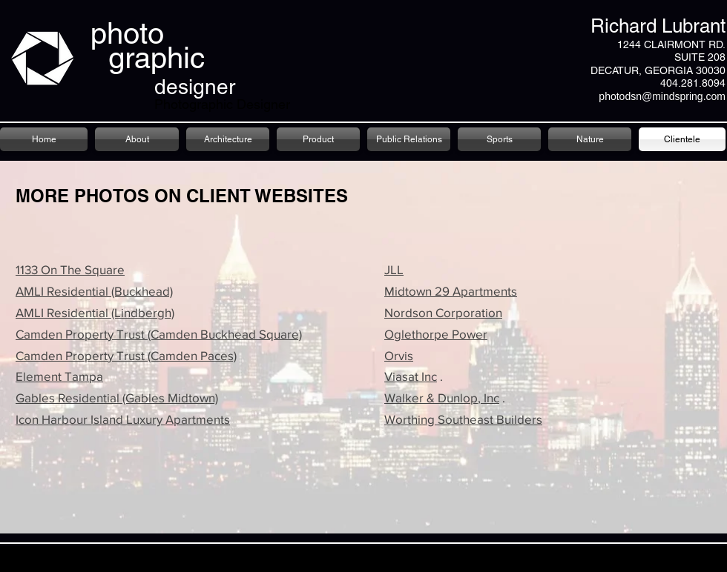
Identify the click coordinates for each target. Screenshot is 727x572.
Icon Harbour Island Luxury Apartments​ (123, 419)
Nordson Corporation (443, 312)
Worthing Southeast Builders (463, 419)
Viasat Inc (410, 376)
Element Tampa (59, 376)
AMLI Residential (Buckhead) (94, 291)
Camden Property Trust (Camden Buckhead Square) (159, 334)
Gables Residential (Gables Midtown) (117, 397)
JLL (394, 269)
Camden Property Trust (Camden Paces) (126, 355)
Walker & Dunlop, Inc (441, 397)
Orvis (398, 355)
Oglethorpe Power (435, 334)
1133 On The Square (70, 269)
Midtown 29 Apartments (450, 291)
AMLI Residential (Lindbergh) (95, 312)
